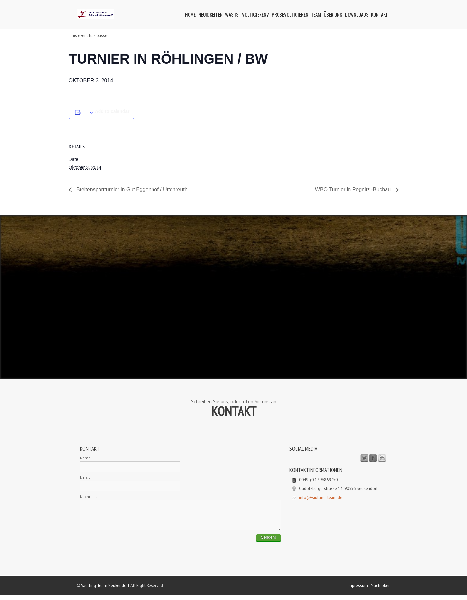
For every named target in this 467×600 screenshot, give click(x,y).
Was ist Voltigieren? (247, 14)
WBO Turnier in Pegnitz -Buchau (353, 189)
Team (316, 14)
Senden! (268, 542)
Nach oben (381, 590)
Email (85, 477)
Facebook (373, 458)
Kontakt (379, 14)
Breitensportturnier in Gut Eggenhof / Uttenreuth (131, 189)
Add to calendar (112, 111)
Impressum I (359, 590)
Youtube (382, 458)
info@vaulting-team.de (320, 497)
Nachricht (88, 496)
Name (85, 457)
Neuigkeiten (210, 14)
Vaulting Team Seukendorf (105, 590)
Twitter (364, 458)
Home (190, 14)
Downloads (356, 14)
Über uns (333, 14)
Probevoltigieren (290, 14)
